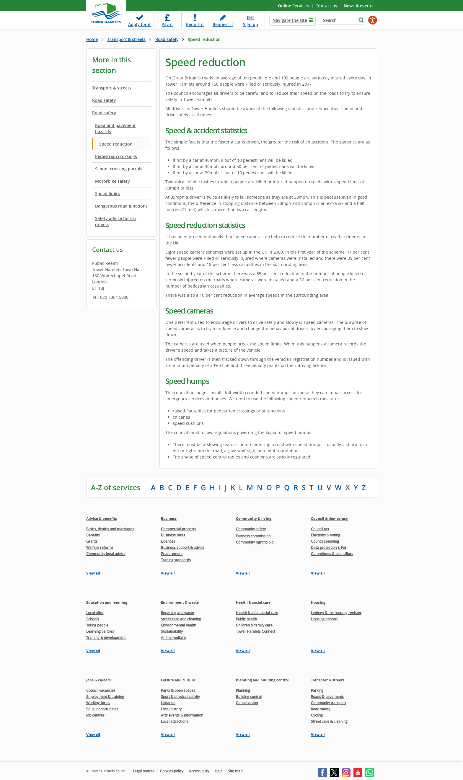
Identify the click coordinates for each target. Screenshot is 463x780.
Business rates (173, 535)
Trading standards (176, 559)
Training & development (105, 637)
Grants (91, 541)
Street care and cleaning (181, 618)
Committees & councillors (332, 553)
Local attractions (174, 721)
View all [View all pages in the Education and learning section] (93, 650)
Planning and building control (262, 680)
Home (92, 39)
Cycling (317, 715)
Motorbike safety (112, 181)
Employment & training (105, 696)
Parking (317, 690)
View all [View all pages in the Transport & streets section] (318, 734)
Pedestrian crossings (116, 156)
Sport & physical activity (180, 696)
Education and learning (106, 602)
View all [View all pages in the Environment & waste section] (168, 650)
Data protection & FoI (328, 547)
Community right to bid (254, 542)
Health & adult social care (257, 612)
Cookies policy (171, 770)
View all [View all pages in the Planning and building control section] (243, 734)
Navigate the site (290, 20)
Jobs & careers (98, 680)
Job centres (95, 715)
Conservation (247, 702)
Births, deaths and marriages (110, 528)
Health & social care (253, 602)
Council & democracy (329, 518)
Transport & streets (126, 39)
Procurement (171, 553)
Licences (168, 541)
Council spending (325, 541)
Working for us (98, 702)
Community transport (328, 702)
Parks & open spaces (178, 690)
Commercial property (178, 528)
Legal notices (143, 770)
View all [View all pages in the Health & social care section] (243, 650)
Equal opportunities (102, 708)
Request (223, 24)
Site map (235, 770)
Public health (246, 618)
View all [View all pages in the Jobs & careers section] (93, 734)
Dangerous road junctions (121, 206)
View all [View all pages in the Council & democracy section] (318, 573)
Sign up (250, 24)
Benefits (93, 535)
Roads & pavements (327, 696)
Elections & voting (325, 535)
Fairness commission (253, 535)
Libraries (168, 702)
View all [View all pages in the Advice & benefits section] (93, 573)
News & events (359, 6)
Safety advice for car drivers (115, 221)
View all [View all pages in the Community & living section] (243, 573)
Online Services (293, 6)
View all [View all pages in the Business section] (168, 573)
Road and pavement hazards (115, 128)
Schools (92, 618)
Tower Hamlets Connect (255, 631)
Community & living (253, 518)
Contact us (326, 6)
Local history (171, 708)
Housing (318, 602)
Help (218, 770)
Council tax (320, 528)
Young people (97, 625)
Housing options (324, 618)
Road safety (166, 39)
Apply (139, 24)
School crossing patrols (118, 169)
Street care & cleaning (329, 721)
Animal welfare (173, 637)
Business (169, 518)
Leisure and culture (178, 680)
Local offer (95, 612)
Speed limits (107, 193)
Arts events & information (182, 715)
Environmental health (178, 625)
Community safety (251, 528)
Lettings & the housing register (336, 612)
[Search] (338, 20)
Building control (249, 696)
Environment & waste (180, 602)
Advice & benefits (101, 518)
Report (195, 24)
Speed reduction (116, 144)
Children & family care (254, 625)
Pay (167, 24)
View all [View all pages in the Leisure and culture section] (168, 734)
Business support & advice (182, 547)
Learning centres (100, 631)
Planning (243, 690)
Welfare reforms (99, 547)
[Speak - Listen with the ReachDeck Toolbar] (372, 20)
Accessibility (199, 770)
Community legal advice (105, 553)
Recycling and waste (177, 612)
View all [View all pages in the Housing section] (318, 650)
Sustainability (172, 631)
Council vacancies (100, 690)
